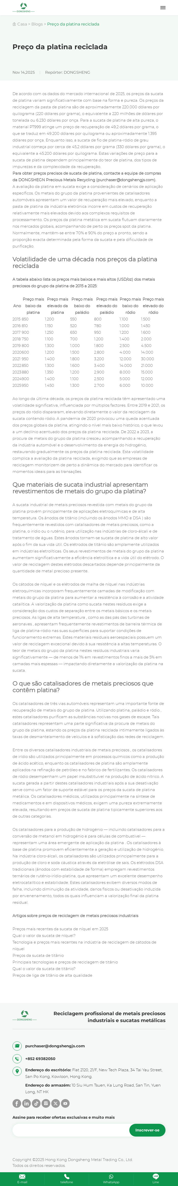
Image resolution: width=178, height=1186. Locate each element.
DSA (137, 518)
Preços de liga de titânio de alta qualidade (52, 975)
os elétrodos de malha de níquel (87, 584)
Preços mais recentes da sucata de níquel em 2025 (60, 929)
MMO (123, 518)
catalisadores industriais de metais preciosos (87, 750)
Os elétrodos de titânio (84, 545)
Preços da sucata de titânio (38, 956)
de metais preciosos (67, 505)
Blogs (37, 24)
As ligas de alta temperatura (58, 618)
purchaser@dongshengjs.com (55, 1045)
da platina (114, 843)
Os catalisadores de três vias (39, 704)
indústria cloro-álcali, (38, 856)
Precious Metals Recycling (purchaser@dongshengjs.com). (101, 180)
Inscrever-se (147, 1130)
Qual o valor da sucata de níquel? (43, 936)
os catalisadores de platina (90, 763)
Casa (22, 24)
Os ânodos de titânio (57, 518)
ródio (155, 710)
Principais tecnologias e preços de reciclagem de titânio (65, 962)
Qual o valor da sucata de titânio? (43, 969)
